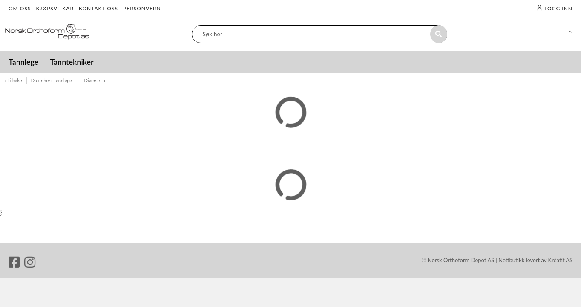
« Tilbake (13, 80)
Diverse (92, 80)
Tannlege (63, 80)
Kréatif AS (560, 260)
